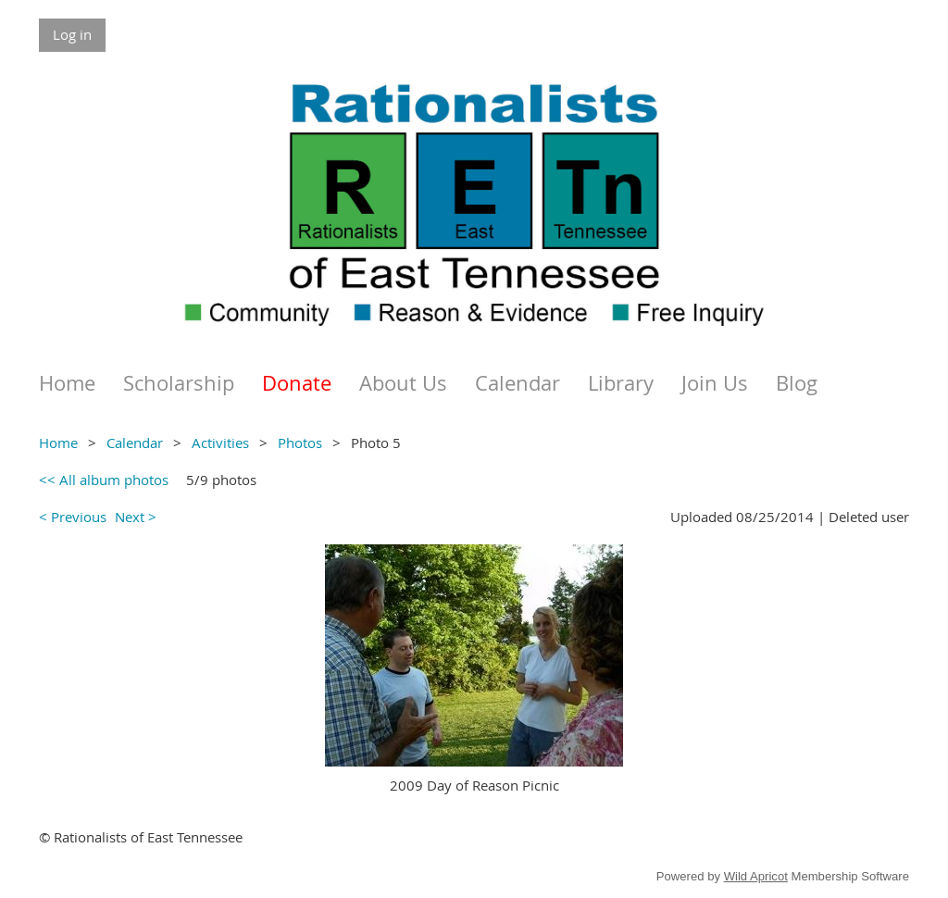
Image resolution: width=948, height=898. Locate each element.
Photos (300, 442)
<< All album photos (103, 479)
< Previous (72, 516)
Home (58, 442)
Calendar (134, 442)
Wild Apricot (756, 876)
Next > (135, 516)
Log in (72, 34)
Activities (220, 442)
